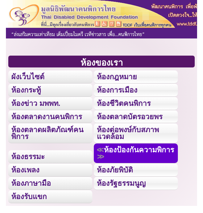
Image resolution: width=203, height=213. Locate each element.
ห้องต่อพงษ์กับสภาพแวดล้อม (128, 133)
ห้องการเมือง (117, 90)
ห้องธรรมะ (28, 156)
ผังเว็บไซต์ (27, 76)
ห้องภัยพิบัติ (115, 170)
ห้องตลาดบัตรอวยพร (129, 116)
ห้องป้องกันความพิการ (139, 150)
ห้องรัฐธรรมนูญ (121, 183)
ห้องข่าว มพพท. (35, 103)
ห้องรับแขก (29, 196)
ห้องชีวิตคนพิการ (124, 103)
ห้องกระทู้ (26, 90)
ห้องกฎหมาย (117, 76)
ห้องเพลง (25, 170)
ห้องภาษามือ (31, 183)
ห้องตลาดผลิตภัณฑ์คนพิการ (47, 133)
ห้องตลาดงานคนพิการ (46, 116)
